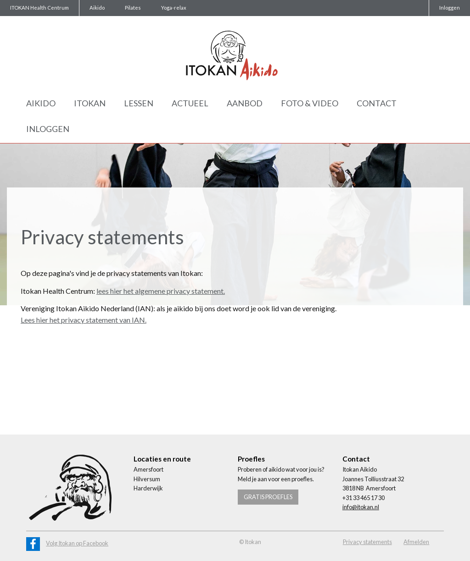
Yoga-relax (173, 8)
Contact (377, 103)
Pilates (133, 8)
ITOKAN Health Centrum (39, 8)
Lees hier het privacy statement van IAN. (83, 319)
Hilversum (147, 479)
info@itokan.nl (360, 507)
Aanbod (245, 103)
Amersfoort (148, 469)
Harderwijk (148, 488)
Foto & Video (309, 103)
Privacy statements (367, 541)
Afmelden (416, 541)
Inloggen (449, 8)
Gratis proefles (268, 496)
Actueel (190, 103)
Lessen (138, 103)
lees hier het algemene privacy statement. (160, 290)
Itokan (90, 103)
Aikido (97, 8)
